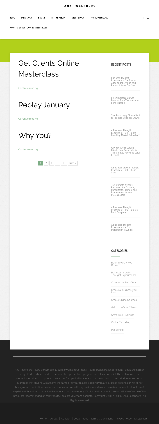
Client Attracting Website (125, 282)
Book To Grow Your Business (122, 264)
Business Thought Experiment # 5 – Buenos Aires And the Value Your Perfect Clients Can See (123, 82)
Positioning (117, 329)
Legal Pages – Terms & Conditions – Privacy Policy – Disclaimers (111, 418)
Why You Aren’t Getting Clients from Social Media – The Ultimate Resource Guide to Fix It (125, 151)
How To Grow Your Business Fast (28, 27)
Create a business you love (124, 291)
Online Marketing (120, 322)
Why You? (35, 135)
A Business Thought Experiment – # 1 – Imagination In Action (122, 227)
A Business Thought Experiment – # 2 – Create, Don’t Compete (124, 210)
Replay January (44, 104)
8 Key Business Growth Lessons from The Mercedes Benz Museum (125, 100)
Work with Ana (99, 17)
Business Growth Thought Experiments (123, 274)
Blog (12, 17)
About (53, 418)
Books (41, 17)
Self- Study (78, 17)
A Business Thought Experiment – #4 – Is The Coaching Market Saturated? (125, 133)
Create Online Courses (124, 299)
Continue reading (28, 88)
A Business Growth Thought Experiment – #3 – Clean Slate (125, 170)
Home (43, 418)
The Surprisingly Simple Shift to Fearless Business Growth (125, 116)
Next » (72, 163)
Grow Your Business (122, 314)
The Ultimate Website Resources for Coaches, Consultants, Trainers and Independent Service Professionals (124, 190)
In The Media (58, 17)
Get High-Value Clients (124, 307)
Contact (65, 418)
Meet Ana (26, 17)
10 (64, 163)
